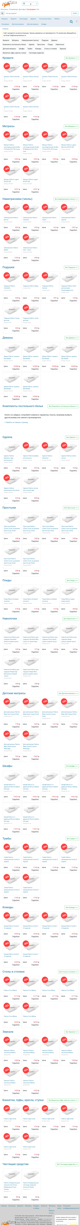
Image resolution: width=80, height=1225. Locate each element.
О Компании (13, 9)
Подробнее (15, 89)
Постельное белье (45, 19)
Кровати (13, 19)
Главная (4, 1206)
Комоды (38, 49)
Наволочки (60, 44)
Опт (38, 9)
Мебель (57, 19)
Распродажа (31, 9)
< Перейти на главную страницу (16, 422)
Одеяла (31, 44)
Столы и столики (50, 49)
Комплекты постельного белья (14, 44)
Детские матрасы (18, 24)
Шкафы (44, 24)
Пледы (50, 44)
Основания (5, 24)
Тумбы (29, 49)
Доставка (22, 9)
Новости (44, 1206)
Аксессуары (23, 19)
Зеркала (63, 49)
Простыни (41, 44)
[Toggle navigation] (71, 21)
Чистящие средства (36, 53)
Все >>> (72, 58)
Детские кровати (32, 24)
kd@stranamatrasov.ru (33, 1217)
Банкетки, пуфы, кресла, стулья (14, 53)
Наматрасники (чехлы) (30, 40)
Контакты (4, 9)
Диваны (33, 19)
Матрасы (5, 19)
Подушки (45, 40)
